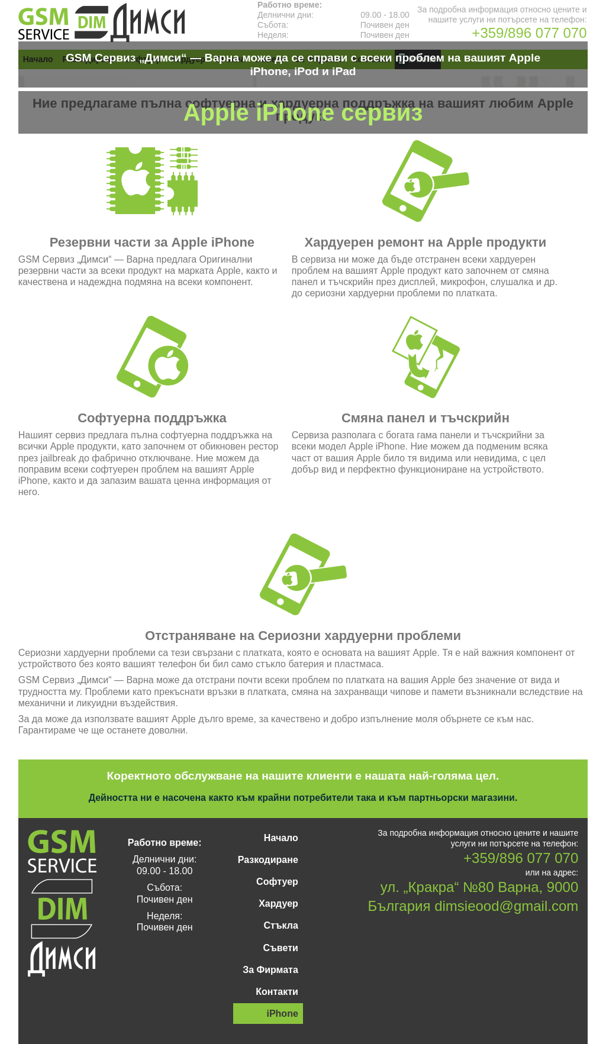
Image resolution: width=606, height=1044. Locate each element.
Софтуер (277, 882)
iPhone (282, 1014)
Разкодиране (268, 860)
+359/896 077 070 (529, 33)
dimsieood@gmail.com (506, 906)
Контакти (277, 992)
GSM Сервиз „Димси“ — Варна (101, 22)
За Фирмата (270, 970)
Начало (281, 838)
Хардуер (278, 903)
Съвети (280, 948)
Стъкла (280, 925)
